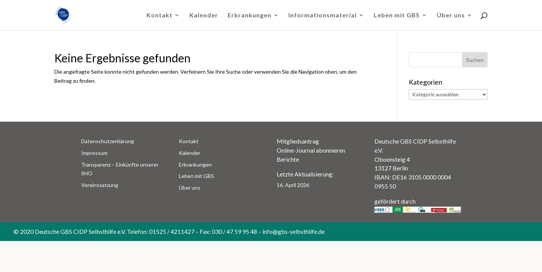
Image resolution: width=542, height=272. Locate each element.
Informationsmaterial (322, 15)
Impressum (94, 153)
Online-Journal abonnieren (311, 150)
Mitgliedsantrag (298, 141)
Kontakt (159, 15)
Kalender (203, 15)
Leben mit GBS (397, 15)
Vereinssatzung (99, 185)
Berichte (288, 159)
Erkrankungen (249, 15)
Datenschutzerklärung (107, 141)
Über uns (451, 15)
